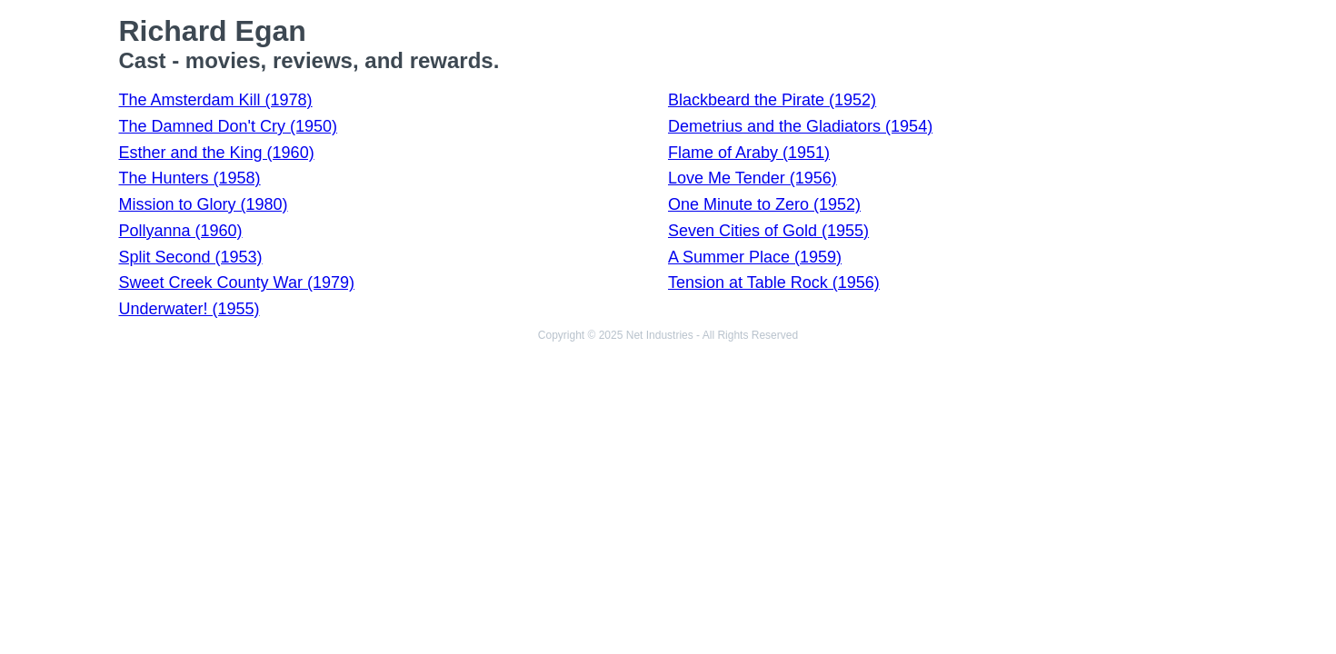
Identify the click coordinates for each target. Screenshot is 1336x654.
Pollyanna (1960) (181, 231)
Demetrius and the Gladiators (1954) (800, 126)
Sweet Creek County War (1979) (236, 282)
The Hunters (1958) (190, 178)
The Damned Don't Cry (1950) (228, 126)
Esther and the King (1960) (216, 153)
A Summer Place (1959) (755, 257)
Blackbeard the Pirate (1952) (772, 100)
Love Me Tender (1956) (752, 178)
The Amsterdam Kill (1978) (216, 100)
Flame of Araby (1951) (749, 153)
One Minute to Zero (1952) (764, 204)
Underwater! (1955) (189, 309)
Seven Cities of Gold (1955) (768, 231)
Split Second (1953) (191, 257)
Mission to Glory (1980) (203, 204)
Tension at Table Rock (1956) (774, 282)
